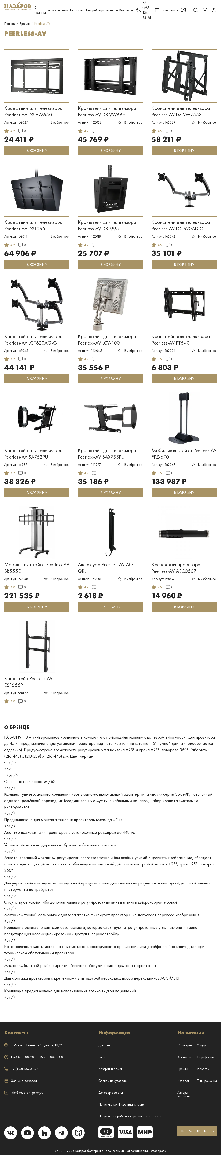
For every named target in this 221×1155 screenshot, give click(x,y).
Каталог (183, 1080)
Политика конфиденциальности (121, 1104)
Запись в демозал (20, 1080)
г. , (33, 1045)
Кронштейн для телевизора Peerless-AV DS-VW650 (33, 111)
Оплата (104, 1057)
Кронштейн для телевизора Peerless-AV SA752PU (33, 453)
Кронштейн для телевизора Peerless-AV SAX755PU (107, 453)
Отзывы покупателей (113, 1080)
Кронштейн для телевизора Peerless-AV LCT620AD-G (181, 225)
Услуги (52, 10)
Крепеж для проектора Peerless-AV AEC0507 (176, 567)
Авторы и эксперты (184, 1094)
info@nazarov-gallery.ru (23, 1092)
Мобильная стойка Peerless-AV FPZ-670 (184, 453)
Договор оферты (110, 1092)
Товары (91, 10)
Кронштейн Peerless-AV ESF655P (28, 681)
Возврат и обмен (110, 1069)
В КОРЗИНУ (37, 150)
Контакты (126, 10)
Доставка (105, 1045)
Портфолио (77, 10)
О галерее (184, 1045)
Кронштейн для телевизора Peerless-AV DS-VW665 (107, 111)
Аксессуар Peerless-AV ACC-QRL (107, 567)
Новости (203, 1069)
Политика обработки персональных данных (129, 1116)
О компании (40, 10)
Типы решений (207, 1080)
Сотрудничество (107, 10)
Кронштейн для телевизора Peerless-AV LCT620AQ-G (33, 339)
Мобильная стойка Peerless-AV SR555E (36, 567)
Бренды (182, 1069)
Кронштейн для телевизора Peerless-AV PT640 (181, 339)
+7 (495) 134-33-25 (21, 1069)
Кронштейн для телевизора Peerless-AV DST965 (33, 225)
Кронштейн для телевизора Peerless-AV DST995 (107, 225)
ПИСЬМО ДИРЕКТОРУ (197, 1131)
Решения (63, 10)
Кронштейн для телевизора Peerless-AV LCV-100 (107, 339)
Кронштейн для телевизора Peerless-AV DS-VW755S (181, 111)
